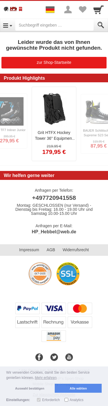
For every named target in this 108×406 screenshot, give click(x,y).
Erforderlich (51, 400)
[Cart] (98, 9)
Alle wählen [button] (78, 388)
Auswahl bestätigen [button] (29, 388)
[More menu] (68, 9)
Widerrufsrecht (75, 249)
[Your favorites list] (82, 9)
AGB (51, 249)
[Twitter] (54, 357)
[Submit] (101, 25)
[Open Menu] (7, 25)
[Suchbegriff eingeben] (54, 25)
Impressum (29, 249)
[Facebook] (39, 357)
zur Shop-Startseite (54, 62)
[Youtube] (69, 357)
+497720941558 (54, 197)
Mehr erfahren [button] (45, 378)
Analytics (77, 400)
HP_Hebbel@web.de (54, 231)
